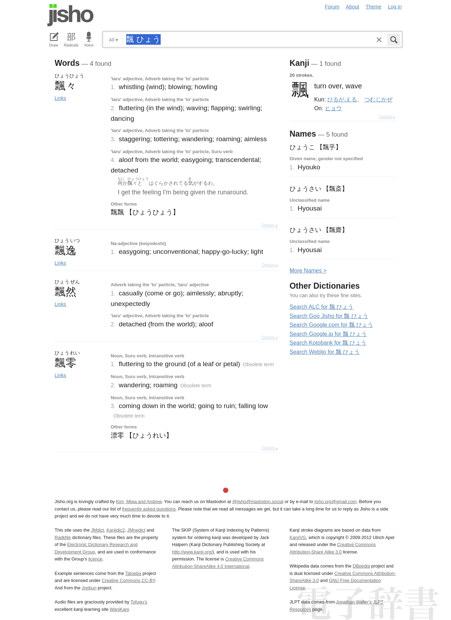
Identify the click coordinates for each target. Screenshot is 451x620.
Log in (395, 7)
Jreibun (89, 587)
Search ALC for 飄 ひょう (321, 307)
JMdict (97, 530)
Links (60, 98)
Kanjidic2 (115, 530)
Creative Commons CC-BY (128, 580)
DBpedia (361, 566)
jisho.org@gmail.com (335, 501)
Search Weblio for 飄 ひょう (325, 352)
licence (95, 559)
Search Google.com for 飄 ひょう (331, 325)
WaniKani (119, 609)
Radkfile (63, 537)
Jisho (70, 15)
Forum (332, 7)
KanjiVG (298, 537)
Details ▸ (270, 225)
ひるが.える (342, 99)
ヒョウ (333, 108)
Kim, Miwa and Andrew (138, 501)
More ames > (308, 271)
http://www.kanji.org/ (192, 552)
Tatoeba (133, 573)
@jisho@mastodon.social (257, 501)
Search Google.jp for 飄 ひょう (328, 334)
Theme (374, 7)
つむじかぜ (378, 99)
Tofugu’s (138, 602)
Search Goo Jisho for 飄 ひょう (329, 316)
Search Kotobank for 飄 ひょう (328, 343)
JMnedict (136, 530)
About (352, 7)
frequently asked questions (148, 509)
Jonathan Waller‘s (354, 602)
